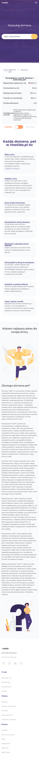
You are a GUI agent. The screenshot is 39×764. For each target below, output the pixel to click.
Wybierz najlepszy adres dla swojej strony (19, 330)
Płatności (5, 748)
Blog (3, 739)
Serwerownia (6, 687)
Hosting (4, 702)
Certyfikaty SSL (7, 715)
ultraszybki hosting (12, 267)
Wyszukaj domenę (34, 36)
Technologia (6, 682)
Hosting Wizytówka (9, 706)
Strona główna (10, 70)
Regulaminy (6, 743)
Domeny (24, 70)
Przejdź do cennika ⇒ (12, 168)
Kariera (4, 691)
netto (8, 127)
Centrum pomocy (8, 735)
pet (10, 72)
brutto (30, 127)
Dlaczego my (6, 678)
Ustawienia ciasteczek (9, 657)
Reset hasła (6, 752)
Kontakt (4, 730)
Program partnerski (9, 719)
